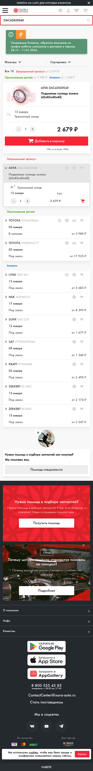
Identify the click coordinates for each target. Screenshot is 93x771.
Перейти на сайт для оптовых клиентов (44, 3)
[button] (46, 173)
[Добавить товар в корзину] (82, 201)
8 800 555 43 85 (46, 685)
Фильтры (13, 62)
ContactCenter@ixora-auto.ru (52, 695)
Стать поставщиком (46, 702)
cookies (33, 752)
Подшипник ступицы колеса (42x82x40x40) (59, 95)
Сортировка (60, 62)
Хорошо (82, 754)
